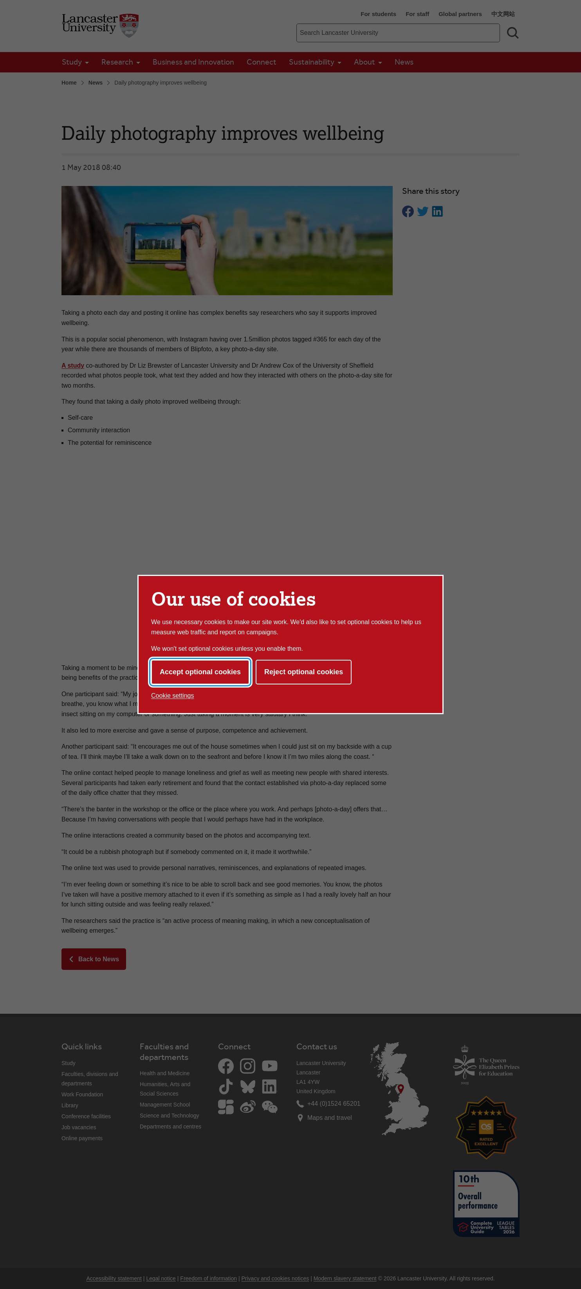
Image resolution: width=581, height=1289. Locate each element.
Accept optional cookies (200, 672)
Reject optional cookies (303, 672)
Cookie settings (172, 695)
